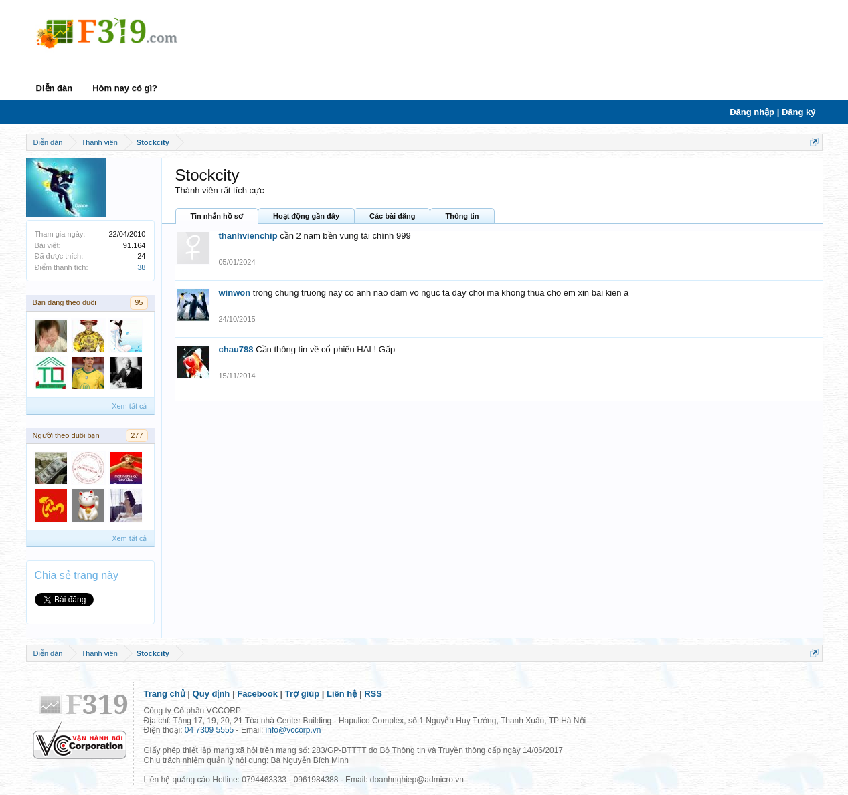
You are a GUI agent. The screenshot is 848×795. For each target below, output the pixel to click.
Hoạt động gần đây (306, 216)
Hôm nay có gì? (124, 88)
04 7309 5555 (209, 730)
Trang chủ (164, 694)
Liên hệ (342, 694)
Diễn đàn (54, 88)
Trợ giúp (302, 694)
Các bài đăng (392, 216)
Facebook (257, 694)
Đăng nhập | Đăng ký (772, 112)
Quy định (211, 694)
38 (141, 267)
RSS (373, 694)
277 (137, 435)
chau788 (236, 349)
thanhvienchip (248, 236)
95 (139, 302)
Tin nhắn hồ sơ (217, 216)
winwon (235, 293)
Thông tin (462, 216)
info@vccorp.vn (293, 730)
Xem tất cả (129, 406)
